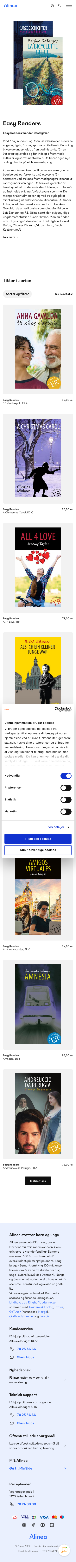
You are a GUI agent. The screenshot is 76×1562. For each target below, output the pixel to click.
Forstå (44, 1316)
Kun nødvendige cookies (38, 850)
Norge (42, 1312)
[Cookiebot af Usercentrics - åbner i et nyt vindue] (55, 709)
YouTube (42, 1525)
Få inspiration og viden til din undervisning (29, 1380)
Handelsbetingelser (28, 1551)
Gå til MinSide (20, 1468)
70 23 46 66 (26, 1415)
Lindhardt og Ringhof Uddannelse (32, 1302)
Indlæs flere (38, 1181)
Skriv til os (25, 1357)
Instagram (24, 1525)
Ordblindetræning (22, 1316)
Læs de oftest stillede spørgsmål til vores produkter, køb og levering (34, 1445)
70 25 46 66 (26, 1349)
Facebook (33, 1525)
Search (59, 5)
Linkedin (52, 1525)
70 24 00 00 (26, 1504)
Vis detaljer (56, 827)
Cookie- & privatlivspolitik (47, 1546)
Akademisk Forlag (41, 1307)
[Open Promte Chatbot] (64, 1550)
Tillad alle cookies (38, 839)
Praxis (59, 1307)
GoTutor (15, 1312)
